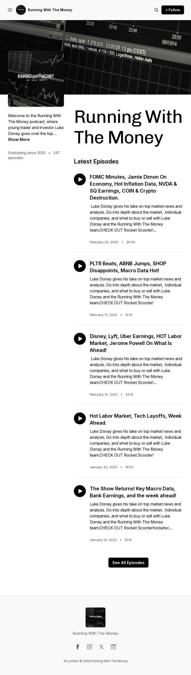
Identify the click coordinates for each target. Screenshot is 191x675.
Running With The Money (50, 10)
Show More (19, 139)
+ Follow (172, 10)
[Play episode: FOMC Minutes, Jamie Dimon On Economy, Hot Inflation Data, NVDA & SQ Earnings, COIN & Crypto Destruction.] (80, 179)
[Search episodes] (156, 10)
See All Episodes (128, 562)
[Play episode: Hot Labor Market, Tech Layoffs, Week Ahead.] (80, 418)
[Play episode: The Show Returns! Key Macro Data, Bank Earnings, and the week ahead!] (80, 491)
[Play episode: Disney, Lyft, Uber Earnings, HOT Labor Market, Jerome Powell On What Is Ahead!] (80, 339)
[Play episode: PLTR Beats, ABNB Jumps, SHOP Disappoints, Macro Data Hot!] (80, 266)
